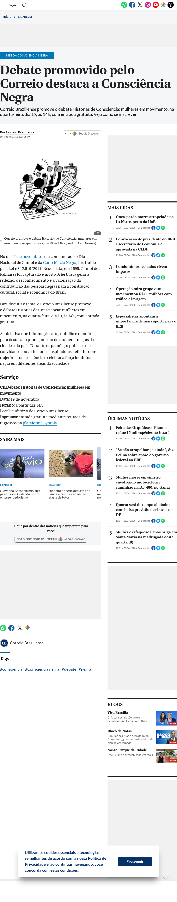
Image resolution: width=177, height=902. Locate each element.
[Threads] (170, 7)
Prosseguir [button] (135, 861)
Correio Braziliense (27, 642)
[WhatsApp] (124, 7)
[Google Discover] (163, 5)
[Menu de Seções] (11, 5)
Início (7, 16)
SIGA (82, 134)
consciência (12, 669)
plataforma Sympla (40, 423)
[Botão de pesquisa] (23, 5)
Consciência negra (43, 669)
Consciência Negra (59, 262)
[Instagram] (148, 7)
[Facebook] (132, 7)
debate (70, 669)
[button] (80, 871)
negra (86, 669)
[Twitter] (140, 7)
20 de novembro (26, 256)
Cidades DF (25, 16)
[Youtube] (156, 7)
